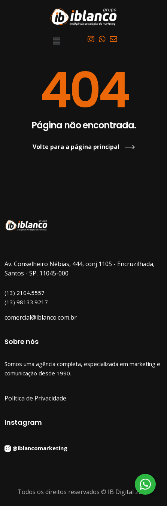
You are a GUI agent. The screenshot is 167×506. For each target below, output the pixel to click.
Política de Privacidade (35, 398)
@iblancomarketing (39, 448)
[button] (56, 41)
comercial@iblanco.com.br (40, 317)
